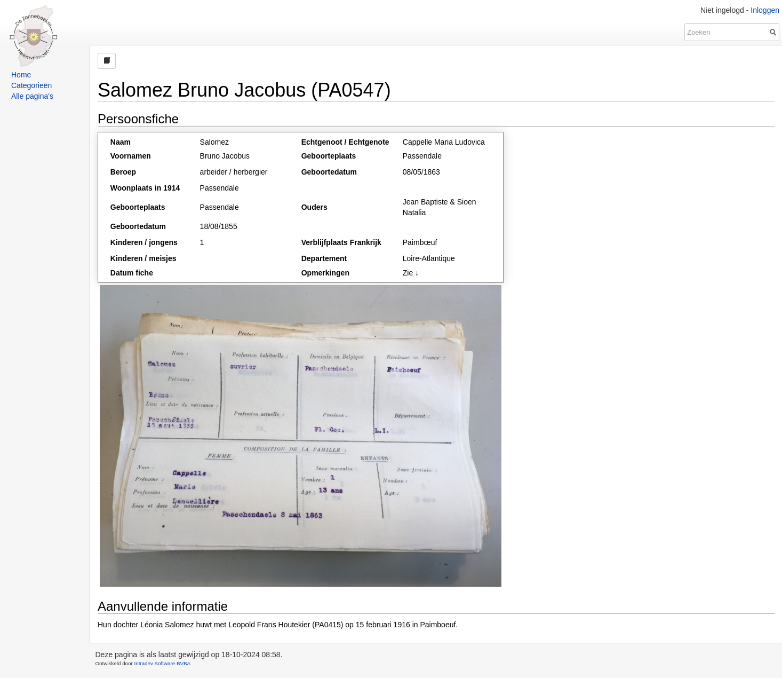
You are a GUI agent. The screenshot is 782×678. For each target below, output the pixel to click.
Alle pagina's (32, 96)
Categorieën (31, 85)
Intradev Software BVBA (162, 663)
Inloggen (765, 10)
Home (21, 74)
